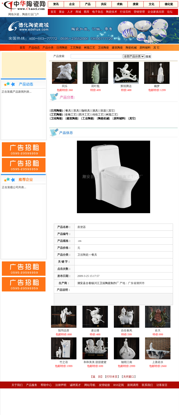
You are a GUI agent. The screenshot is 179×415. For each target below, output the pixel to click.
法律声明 (60, 385)
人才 (70, 11)
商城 (78, 11)
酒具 (95, 110)
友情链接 (104, 385)
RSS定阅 (118, 385)
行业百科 (125, 11)
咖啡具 (86, 110)
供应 (103, 4)
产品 (88, 4)
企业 (72, 4)
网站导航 (89, 385)
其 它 (156, 47)
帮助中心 (46, 385)
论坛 (170, 11)
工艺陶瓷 (75, 47)
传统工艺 (97, 114)
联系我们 (147, 385)
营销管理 (139, 11)
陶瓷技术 (111, 11)
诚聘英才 (75, 385)
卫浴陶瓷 (103, 47)
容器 (103, 110)
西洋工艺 (84, 114)
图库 (86, 11)
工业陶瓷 (87, 118)
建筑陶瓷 (117, 47)
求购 (119, 4)
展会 (61, 11)
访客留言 (161, 385)
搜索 (135, 4)
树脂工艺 (89, 47)
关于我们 (17, 385)
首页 (53, 11)
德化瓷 (169, 4)
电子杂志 (97, 11)
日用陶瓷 (61, 47)
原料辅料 (145, 47)
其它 (111, 110)
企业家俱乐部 (156, 11)
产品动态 (34, 47)
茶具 (76, 110)
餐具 (68, 110)
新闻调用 (132, 385)
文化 (151, 4)
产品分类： (49, 47)
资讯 (56, 4)
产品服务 (31, 385)
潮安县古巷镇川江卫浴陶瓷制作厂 (98, 283)
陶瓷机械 (131, 47)
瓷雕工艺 (70, 114)
